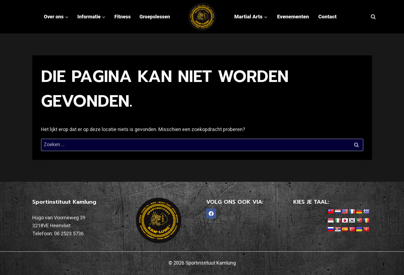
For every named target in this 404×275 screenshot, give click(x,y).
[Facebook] (211, 214)
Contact (327, 16)
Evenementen (293, 16)
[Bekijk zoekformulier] (373, 17)
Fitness (122, 16)
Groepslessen (154, 16)
